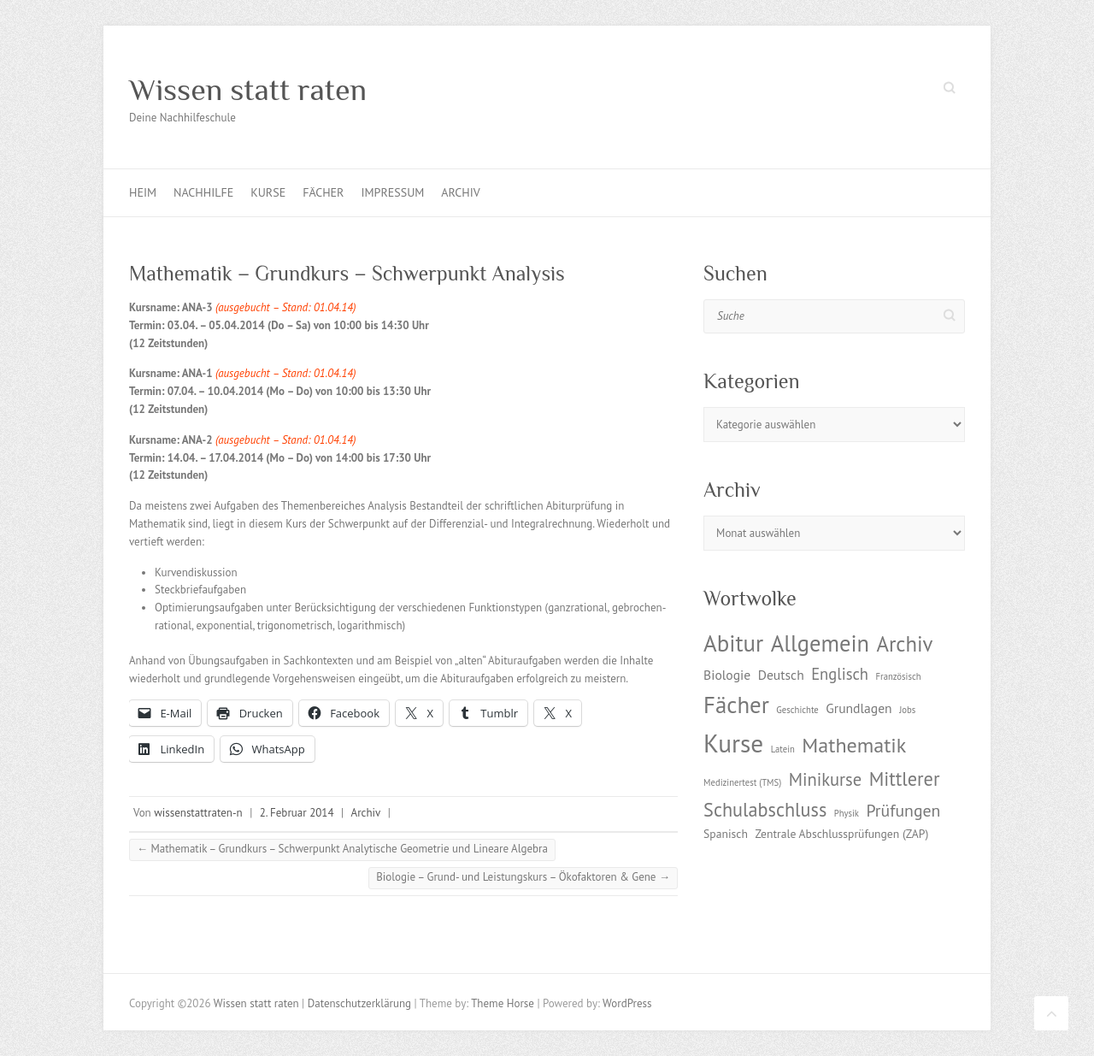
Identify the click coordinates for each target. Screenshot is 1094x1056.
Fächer (323, 192)
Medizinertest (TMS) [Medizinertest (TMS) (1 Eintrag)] (742, 782)
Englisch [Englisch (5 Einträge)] (839, 674)
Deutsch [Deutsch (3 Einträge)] (781, 674)
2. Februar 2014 (297, 812)
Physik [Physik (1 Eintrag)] (846, 813)
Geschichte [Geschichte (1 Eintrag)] (797, 710)
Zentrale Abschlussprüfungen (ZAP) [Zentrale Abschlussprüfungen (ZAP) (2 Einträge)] (841, 833)
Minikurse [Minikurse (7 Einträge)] (825, 779)
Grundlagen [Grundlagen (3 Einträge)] (858, 708)
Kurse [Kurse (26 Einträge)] (733, 743)
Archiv (460, 192)
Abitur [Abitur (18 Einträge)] (733, 643)
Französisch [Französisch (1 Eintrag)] (898, 676)
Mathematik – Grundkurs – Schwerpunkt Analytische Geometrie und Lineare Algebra (342, 848)
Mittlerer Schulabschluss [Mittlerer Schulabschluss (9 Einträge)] (821, 794)
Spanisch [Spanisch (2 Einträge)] (725, 833)
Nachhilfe (203, 192)
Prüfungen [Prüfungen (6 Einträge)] (903, 810)
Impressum (392, 192)
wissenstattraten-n (198, 812)
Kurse (267, 192)
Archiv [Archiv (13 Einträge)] (904, 644)
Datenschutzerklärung (359, 1003)
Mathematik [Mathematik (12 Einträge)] (854, 745)
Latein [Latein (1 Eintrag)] (783, 749)
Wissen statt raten (248, 90)
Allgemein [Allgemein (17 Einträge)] (820, 643)
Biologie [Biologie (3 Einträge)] (726, 674)
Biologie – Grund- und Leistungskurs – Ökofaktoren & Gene (523, 877)
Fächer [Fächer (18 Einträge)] (736, 704)
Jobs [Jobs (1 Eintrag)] (907, 710)
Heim (142, 192)
